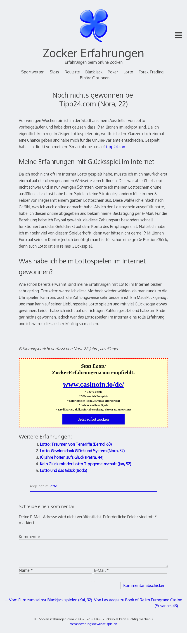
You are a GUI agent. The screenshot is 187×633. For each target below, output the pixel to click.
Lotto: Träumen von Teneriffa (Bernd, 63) (76, 444)
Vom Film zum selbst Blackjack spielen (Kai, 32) (50, 599)
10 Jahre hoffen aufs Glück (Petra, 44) (71, 457)
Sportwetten (32, 71)
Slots (54, 71)
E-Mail (101, 570)
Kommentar (29, 536)
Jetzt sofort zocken (93, 419)
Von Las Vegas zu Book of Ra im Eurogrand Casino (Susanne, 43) (138, 602)
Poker (113, 71)
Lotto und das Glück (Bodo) (63, 470)
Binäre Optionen (94, 77)
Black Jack (93, 71)
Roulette (72, 71)
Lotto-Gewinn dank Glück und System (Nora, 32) (82, 450)
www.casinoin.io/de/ (93, 384)
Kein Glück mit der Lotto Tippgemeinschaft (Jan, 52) (85, 463)
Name (26, 570)
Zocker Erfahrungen (93, 52)
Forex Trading (151, 71)
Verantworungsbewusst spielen (93, 624)
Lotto (128, 71)
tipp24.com (116, 146)
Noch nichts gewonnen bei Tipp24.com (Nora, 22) (93, 99)
